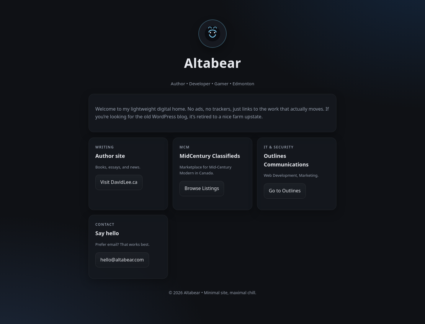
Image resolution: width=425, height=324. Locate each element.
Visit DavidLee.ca (119, 182)
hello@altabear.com (122, 259)
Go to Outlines (285, 190)
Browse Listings (201, 188)
